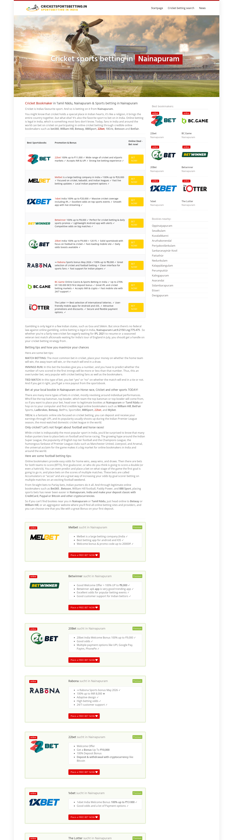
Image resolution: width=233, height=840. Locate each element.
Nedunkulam (159, 260)
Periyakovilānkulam (163, 245)
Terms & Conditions (196, 832)
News (202, 8)
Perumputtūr (160, 270)
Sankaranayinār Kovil (164, 250)
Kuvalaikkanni (160, 235)
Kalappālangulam (162, 265)
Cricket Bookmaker (38, 103)
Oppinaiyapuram (162, 226)
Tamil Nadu (60, 772)
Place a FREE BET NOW (84, 374)
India (48, 772)
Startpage (157, 8)
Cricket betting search (181, 8)
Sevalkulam (159, 230)
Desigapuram (160, 295)
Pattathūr (158, 255)
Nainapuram (98, 347)
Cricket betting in (34, 772)
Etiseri (155, 290)
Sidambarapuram (162, 285)
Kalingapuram (160, 275)
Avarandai (158, 280)
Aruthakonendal (161, 240)
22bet (101, 129)
